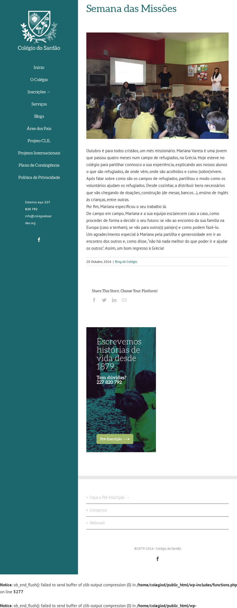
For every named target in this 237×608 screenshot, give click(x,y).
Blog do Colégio (126, 261)
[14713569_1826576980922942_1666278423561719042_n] (157, 85)
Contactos (98, 510)
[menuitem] (39, 68)
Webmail (97, 523)
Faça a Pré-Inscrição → (110, 497)
